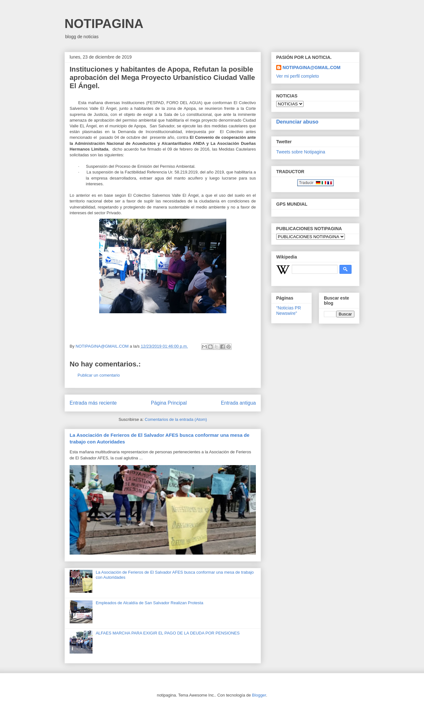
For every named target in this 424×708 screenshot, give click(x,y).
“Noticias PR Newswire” (288, 310)
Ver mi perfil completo (297, 76)
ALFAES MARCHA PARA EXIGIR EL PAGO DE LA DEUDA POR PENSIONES (168, 633)
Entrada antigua (238, 403)
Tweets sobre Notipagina (300, 151)
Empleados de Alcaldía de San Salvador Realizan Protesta (149, 602)
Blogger (259, 695)
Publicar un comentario (99, 375)
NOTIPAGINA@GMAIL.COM (311, 67)
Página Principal (169, 403)
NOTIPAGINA (104, 24)
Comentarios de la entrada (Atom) (176, 419)
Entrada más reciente (93, 403)
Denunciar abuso (297, 121)
